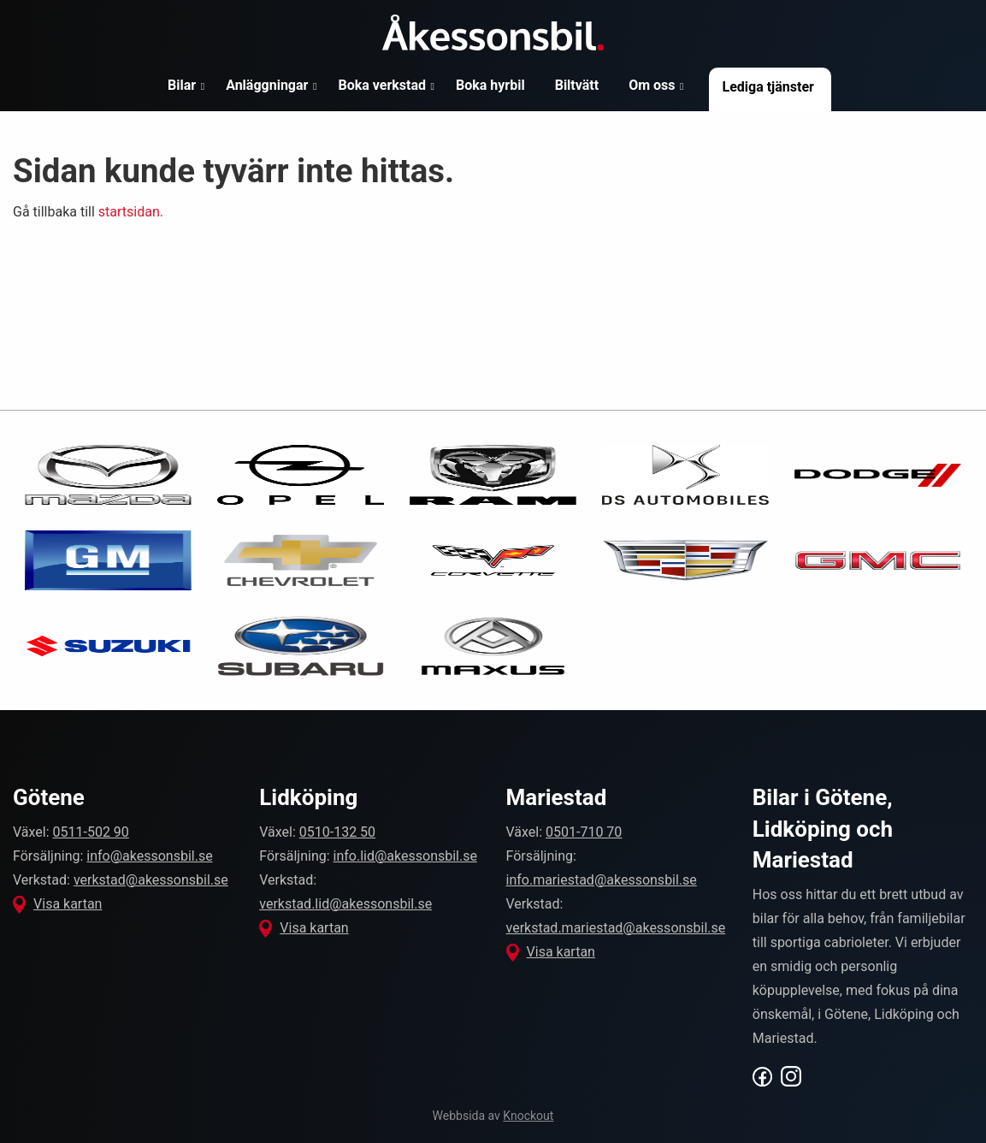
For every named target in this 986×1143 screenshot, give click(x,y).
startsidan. (130, 212)
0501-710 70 (584, 832)
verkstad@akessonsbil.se (151, 880)
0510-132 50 (337, 832)
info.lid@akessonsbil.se (405, 856)
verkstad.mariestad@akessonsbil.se (616, 928)
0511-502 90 (91, 832)
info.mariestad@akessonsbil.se (601, 880)
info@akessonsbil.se (149, 856)
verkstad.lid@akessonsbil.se (345, 904)
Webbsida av (493, 1115)
